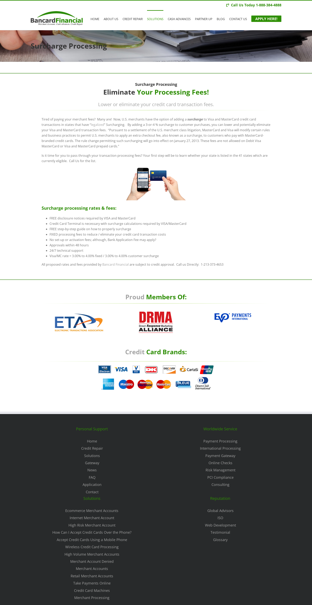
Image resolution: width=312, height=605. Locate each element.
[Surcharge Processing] (154, 365)
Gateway (92, 462)
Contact (92, 491)
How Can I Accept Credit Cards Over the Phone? (92, 532)
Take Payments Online (92, 583)
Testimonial (220, 532)
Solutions (92, 455)
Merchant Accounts (92, 568)
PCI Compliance (220, 477)
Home (92, 441)
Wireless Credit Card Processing (92, 546)
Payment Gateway (220, 455)
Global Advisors (220, 510)
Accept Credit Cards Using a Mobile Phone (92, 539)
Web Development (220, 525)
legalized (96, 124)
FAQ (92, 477)
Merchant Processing (91, 597)
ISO (220, 517)
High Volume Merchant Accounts (91, 554)
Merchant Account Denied (92, 561)
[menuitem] (97, 18)
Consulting (220, 484)
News (92, 470)
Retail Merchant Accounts (92, 576)
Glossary (220, 539)
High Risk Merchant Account (91, 525)
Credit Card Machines (92, 590)
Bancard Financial (115, 264)
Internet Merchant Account (92, 517)
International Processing (220, 448)
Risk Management (220, 470)
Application (92, 484)
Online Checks (220, 462)
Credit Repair (92, 448)
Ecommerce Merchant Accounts (91, 510)
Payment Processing (220, 441)
